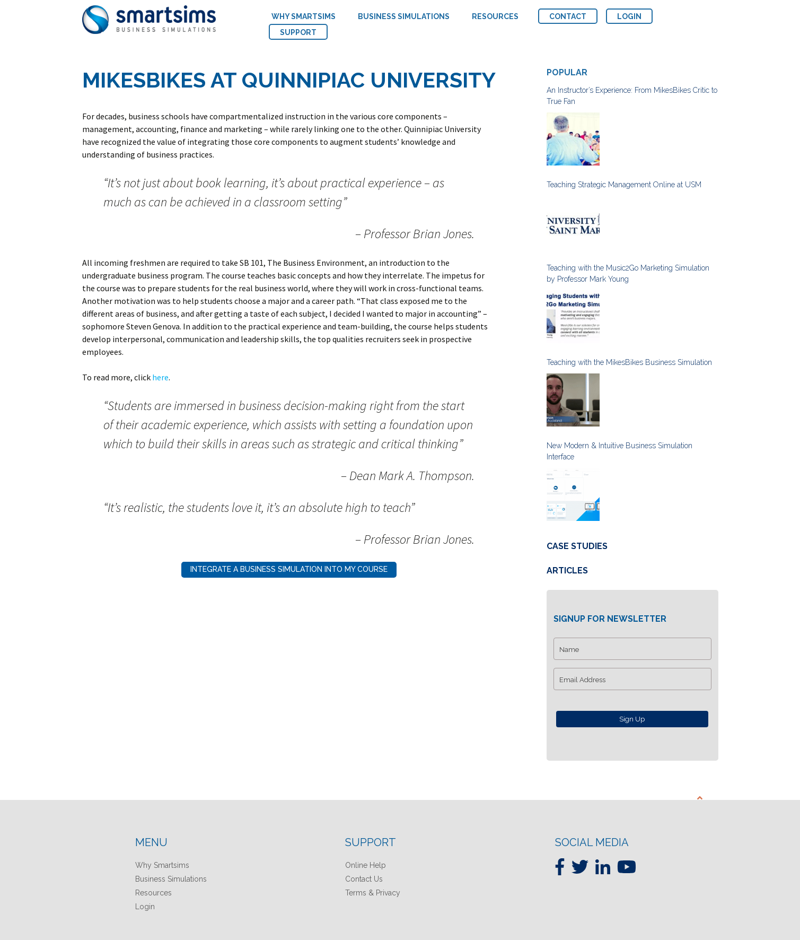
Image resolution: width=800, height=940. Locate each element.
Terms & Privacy (372, 893)
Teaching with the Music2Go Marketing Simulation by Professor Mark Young (628, 273)
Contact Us (364, 879)
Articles (567, 570)
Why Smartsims (162, 865)
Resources (153, 893)
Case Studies (577, 546)
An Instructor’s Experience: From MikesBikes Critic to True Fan (632, 96)
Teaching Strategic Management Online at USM (624, 184)
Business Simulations (171, 879)
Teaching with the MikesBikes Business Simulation (629, 362)
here (160, 377)
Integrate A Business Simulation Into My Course (289, 569)
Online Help (365, 865)
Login (145, 906)
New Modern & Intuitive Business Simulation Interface (619, 451)
